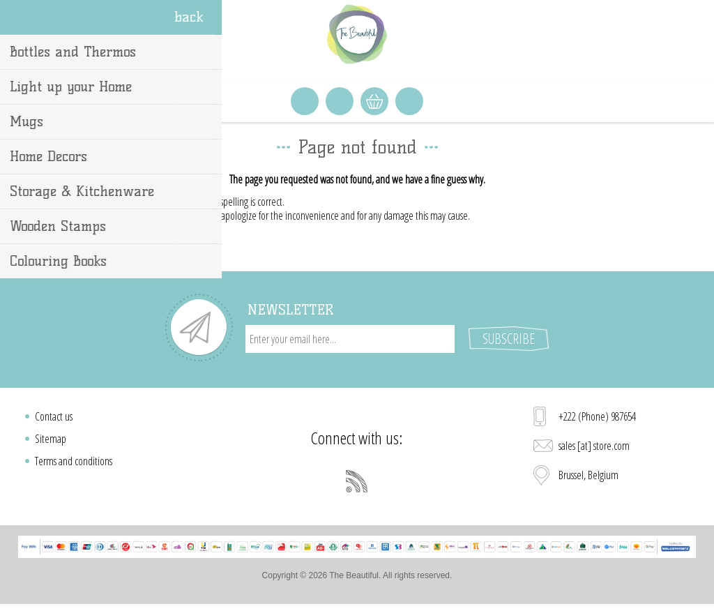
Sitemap (50, 438)
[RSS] (357, 481)
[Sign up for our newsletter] (350, 339)
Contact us (54, 416)
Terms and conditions (73, 461)
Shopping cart (374, 101)
